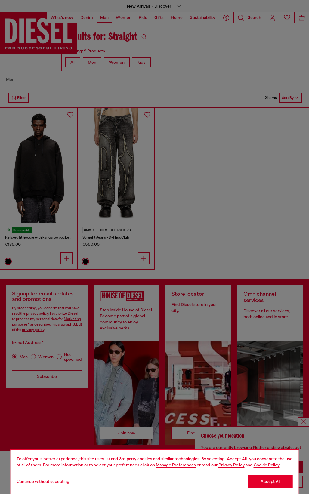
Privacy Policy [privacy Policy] (231, 464)
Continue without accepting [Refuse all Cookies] (43, 481)
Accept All (270, 481)
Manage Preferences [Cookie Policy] (176, 464)
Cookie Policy (267, 464)
